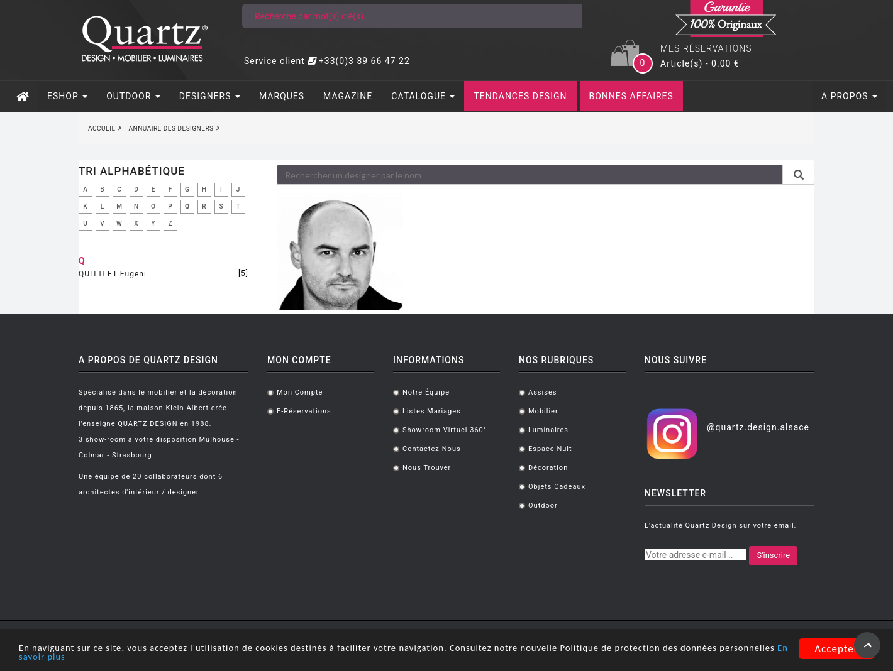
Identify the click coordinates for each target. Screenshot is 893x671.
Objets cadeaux (556, 487)
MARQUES (281, 96)
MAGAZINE (347, 96)
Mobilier (543, 411)
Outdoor (543, 505)
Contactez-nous (431, 449)
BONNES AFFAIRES (631, 96)
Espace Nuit (550, 449)
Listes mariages (431, 411)
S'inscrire (773, 555)
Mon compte (300, 392)
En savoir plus (163, 656)
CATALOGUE (423, 96)
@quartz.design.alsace (758, 427)
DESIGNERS (209, 96)
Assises (542, 392)
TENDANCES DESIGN (520, 96)
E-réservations (304, 411)
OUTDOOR (133, 96)
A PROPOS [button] (849, 96)
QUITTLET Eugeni (113, 274)
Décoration (548, 468)
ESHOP (67, 96)
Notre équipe (426, 392)
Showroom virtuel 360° (444, 430)
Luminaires (548, 430)
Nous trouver (426, 468)
